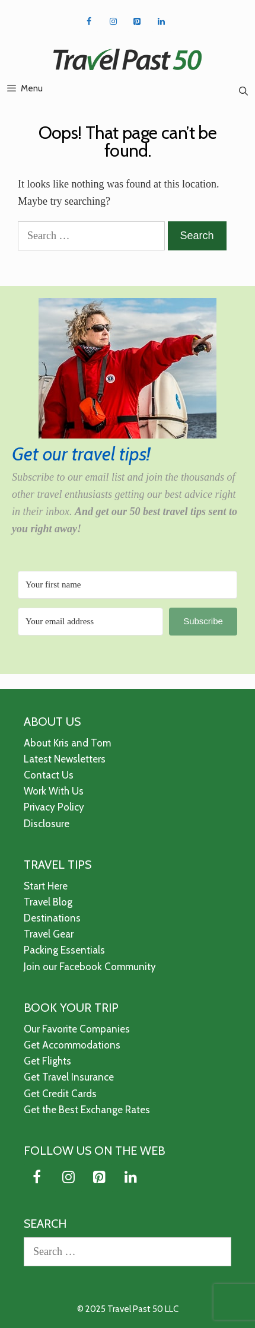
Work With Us (54, 791)
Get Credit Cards (60, 1094)
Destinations (52, 918)
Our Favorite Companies (77, 1029)
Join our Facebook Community (90, 967)
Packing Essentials (64, 950)
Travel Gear (49, 934)
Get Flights (47, 1061)
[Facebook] (88, 22)
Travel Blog (48, 902)
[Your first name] (127, 585)
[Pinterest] (137, 22)
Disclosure (46, 824)
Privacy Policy (54, 807)
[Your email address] (90, 622)
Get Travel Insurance (69, 1077)
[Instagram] (113, 22)
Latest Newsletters (65, 759)
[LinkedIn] (161, 22)
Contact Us (49, 775)
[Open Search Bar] (243, 91)
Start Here (46, 886)
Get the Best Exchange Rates (87, 1110)
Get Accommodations (72, 1045)
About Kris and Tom (67, 743)
